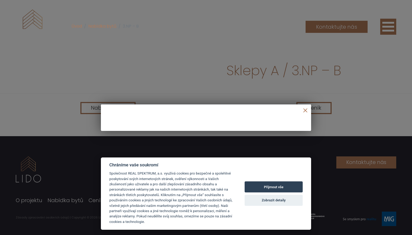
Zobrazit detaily (274, 200)
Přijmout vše (274, 187)
